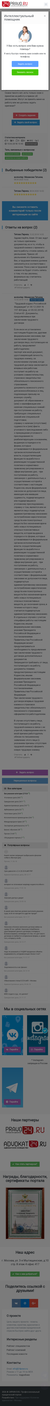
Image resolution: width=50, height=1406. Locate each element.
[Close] (45, 16)
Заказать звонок (25, 72)
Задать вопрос (25, 64)
